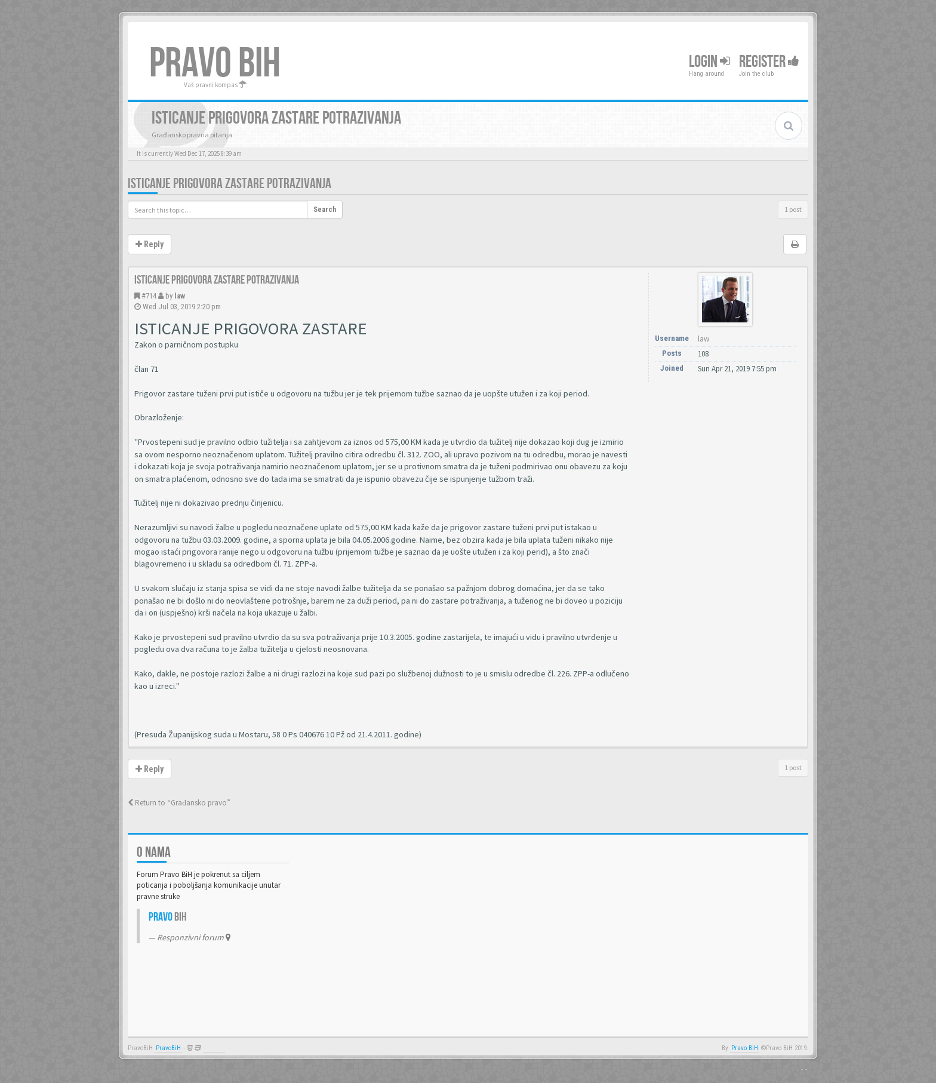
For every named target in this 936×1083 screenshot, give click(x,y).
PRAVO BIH (215, 64)
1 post (793, 209)
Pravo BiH (744, 1048)
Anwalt (214, 1048)
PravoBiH (168, 1048)
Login (709, 62)
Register (769, 62)
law (179, 295)
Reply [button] (150, 244)
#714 (148, 295)
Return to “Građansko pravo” (179, 803)
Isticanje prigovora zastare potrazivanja (229, 183)
